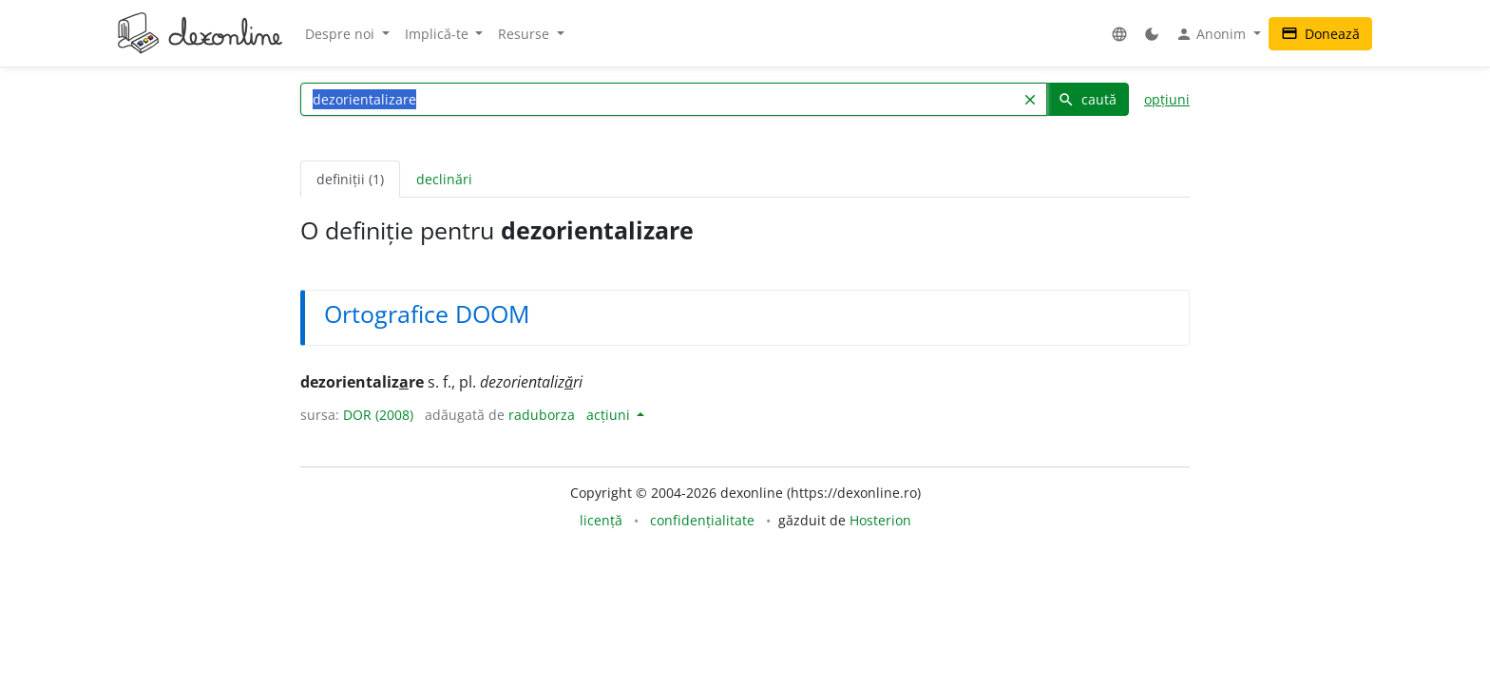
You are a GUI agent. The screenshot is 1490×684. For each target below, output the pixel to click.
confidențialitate (702, 520)
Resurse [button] (525, 34)
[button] (1119, 33)
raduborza (541, 415)
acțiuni (610, 415)
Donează (1320, 34)
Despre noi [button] (341, 34)
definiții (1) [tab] (350, 179)
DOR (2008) (378, 415)
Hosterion (880, 520)
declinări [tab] (444, 179)
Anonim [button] (1212, 34)
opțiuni (1167, 99)
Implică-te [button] (438, 34)
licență (601, 520)
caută (1087, 99)
